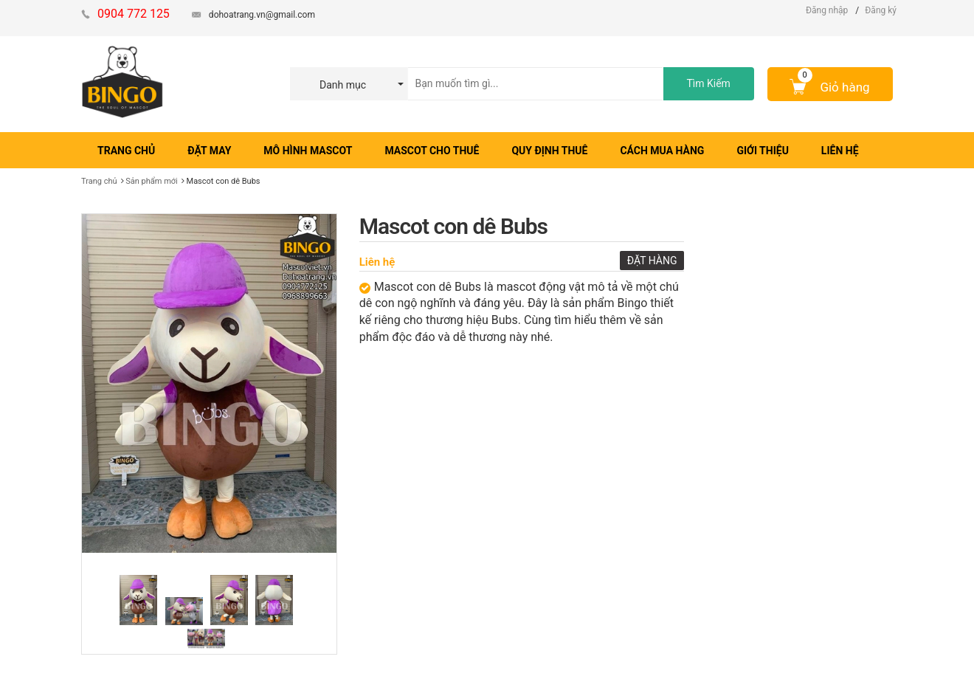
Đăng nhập (827, 10)
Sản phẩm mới (151, 181)
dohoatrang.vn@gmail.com (262, 15)
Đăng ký (881, 10)
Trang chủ (99, 181)
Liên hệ (377, 262)
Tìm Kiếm (708, 83)
